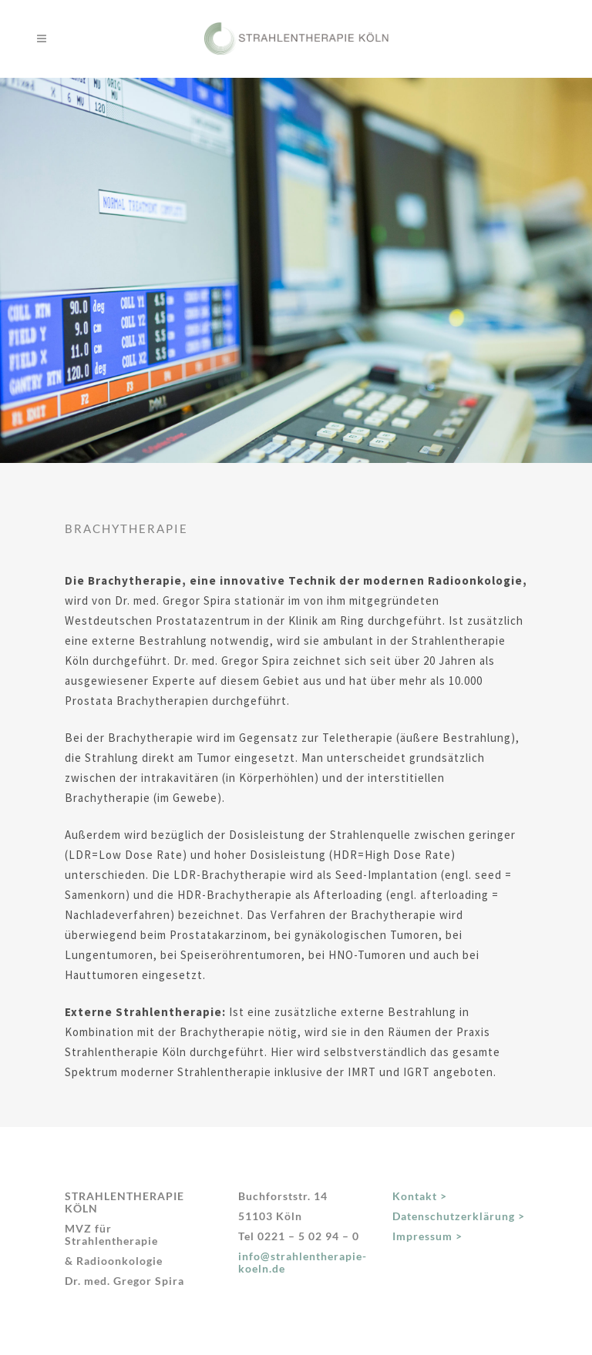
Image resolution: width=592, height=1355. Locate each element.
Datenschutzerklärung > (458, 1216)
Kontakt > (419, 1195)
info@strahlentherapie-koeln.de (302, 1262)
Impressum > (427, 1236)
